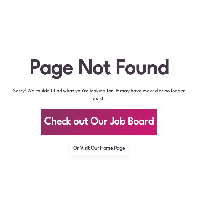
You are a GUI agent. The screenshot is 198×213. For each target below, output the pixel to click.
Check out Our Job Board (99, 122)
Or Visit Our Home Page (99, 148)
